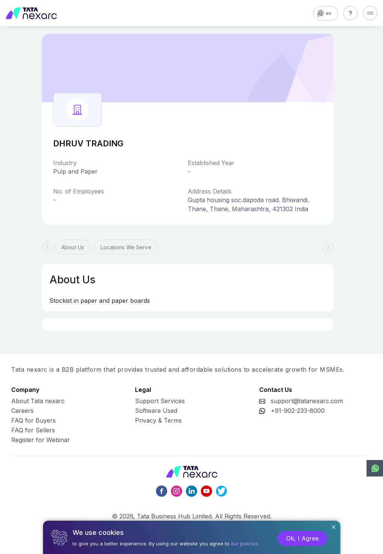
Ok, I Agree (302, 538)
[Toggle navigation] (370, 13)
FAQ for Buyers (33, 420)
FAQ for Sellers (33, 430)
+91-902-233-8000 (298, 410)
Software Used (156, 410)
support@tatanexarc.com (307, 401)
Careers (22, 410)
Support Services (160, 401)
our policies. (245, 544)
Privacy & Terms (158, 420)
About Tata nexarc (38, 401)
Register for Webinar (40, 440)
